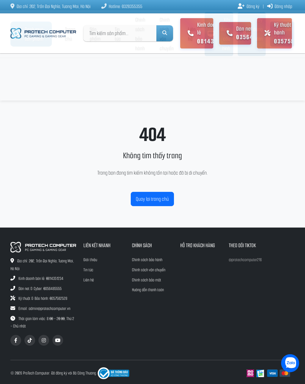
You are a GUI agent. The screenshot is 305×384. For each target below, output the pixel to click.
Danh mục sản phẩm (29, 77)
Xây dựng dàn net (252, 77)
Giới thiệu (90, 260)
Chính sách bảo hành (140, 77)
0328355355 (132, 6)
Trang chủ (70, 77)
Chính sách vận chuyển (167, 77)
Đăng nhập (279, 6)
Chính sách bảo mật (146, 280)
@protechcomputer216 (245, 260)
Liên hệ (192, 77)
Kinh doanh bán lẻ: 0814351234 (40, 278)
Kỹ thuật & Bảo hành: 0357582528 (42, 298)
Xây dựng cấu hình (219, 77)
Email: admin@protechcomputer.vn (44, 308)
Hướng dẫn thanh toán (148, 290)
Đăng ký (248, 6)
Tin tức (118, 77)
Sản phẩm (95, 77)
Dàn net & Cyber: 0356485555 (40, 288)
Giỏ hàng (282, 77)
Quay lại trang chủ (152, 199)
